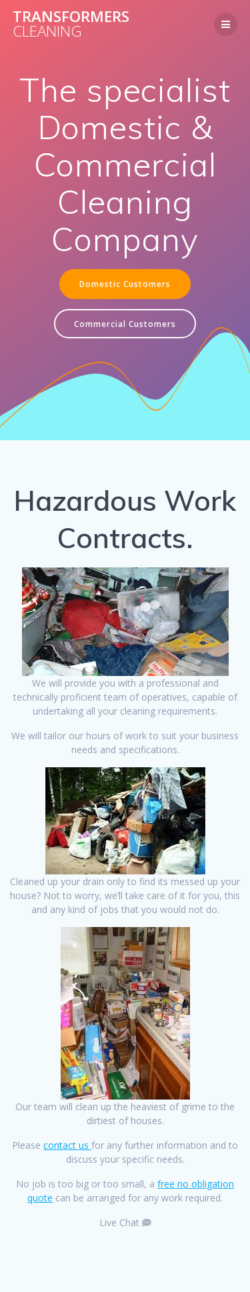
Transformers (71, 24)
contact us (67, 1145)
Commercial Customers (125, 323)
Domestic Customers (125, 283)
